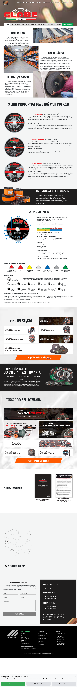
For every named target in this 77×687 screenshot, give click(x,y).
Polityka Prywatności (27, 673)
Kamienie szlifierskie (44, 668)
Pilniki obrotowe (43, 665)
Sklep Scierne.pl (26, 661)
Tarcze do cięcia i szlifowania (45, 663)
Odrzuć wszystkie (57, 683)
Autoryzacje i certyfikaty (47, 4)
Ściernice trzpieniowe (44, 666)
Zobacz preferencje (69, 683)
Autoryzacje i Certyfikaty (27, 668)
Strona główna (19, 4)
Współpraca (64, 4)
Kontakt (70, 4)
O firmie (25, 4)
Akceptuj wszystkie (45, 683)
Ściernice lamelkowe (44, 669)
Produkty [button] (38, 4)
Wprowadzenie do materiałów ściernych (30, 677)
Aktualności (31, 4)
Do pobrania (56, 4)
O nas (24, 665)
